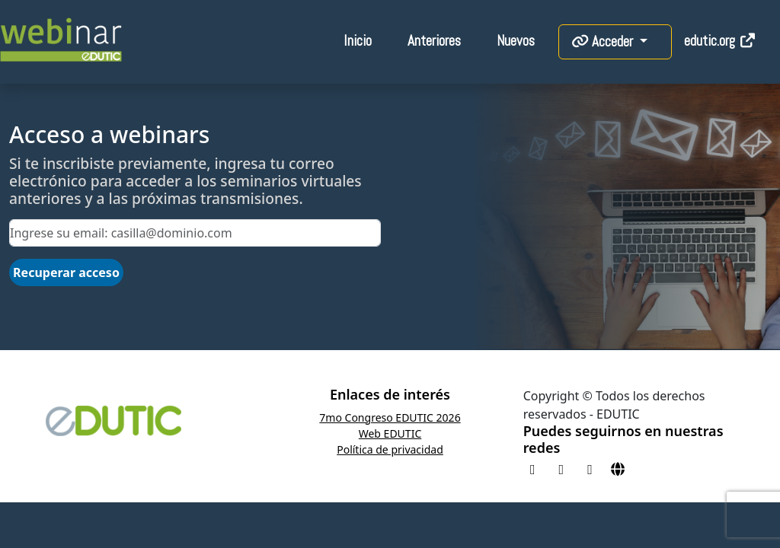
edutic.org (720, 40)
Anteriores (434, 40)
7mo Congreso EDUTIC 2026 (389, 417)
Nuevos (516, 40)
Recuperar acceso (66, 272)
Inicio (358, 40)
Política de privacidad (390, 449)
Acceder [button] (604, 41)
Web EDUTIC (390, 433)
